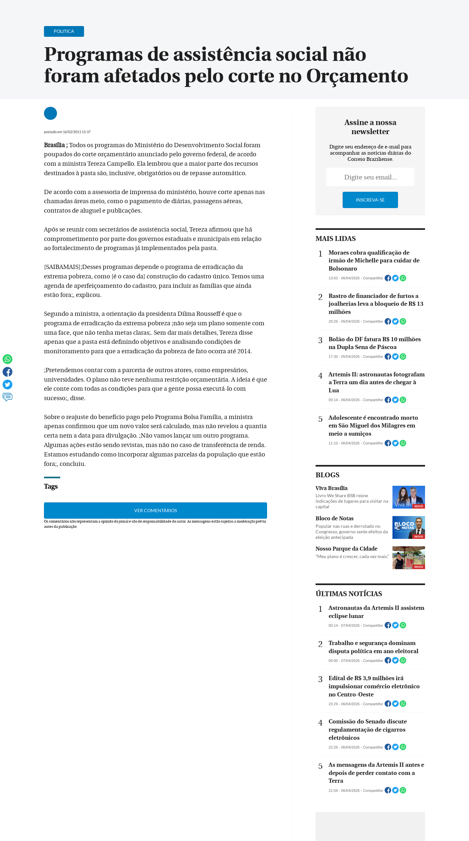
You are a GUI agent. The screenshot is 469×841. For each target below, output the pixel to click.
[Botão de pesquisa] (55, 8)
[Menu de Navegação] (36, 8)
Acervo (181, 9)
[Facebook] (402, 11)
